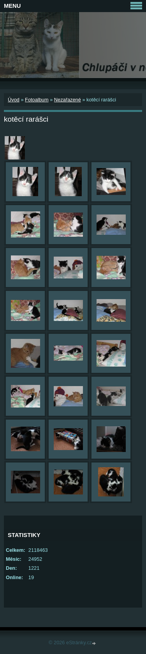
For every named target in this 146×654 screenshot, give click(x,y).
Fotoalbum (36, 100)
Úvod (13, 100)
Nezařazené (67, 100)
